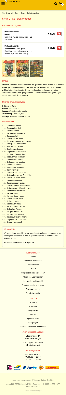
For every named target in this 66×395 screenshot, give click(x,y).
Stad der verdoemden (15, 146)
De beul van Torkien (14, 209)
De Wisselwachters (14, 201)
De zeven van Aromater (16, 157)
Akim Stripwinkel (7, 13)
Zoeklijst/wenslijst (33, 293)
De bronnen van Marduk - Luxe (18, 188)
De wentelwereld (13, 170)
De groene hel (12, 136)
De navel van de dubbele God (18, 186)
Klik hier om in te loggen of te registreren (19, 242)
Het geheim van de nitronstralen (19, 141)
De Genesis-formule (14, 126)
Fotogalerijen (33, 310)
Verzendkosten (33, 265)
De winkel (33, 302)
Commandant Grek (14, 128)
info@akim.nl (34, 345)
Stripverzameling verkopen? (33, 273)
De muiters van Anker (15, 199)
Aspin (39, 391)
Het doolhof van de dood (16, 154)
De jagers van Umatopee (16, 220)
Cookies (50, 380)
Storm (17, 13)
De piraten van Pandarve (16, 152)
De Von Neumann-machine (17, 178)
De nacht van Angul (14, 222)
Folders (33, 269)
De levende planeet (14, 165)
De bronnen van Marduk (16, 191)
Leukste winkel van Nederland (33, 327)
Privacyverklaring (33, 289)
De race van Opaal (14, 204)
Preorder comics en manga (33, 285)
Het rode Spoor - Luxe (15, 196)
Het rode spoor (12, 193)
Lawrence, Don (19, 114)
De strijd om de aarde (15, 139)
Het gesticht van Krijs (15, 212)
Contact (33, 257)
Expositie (33, 306)
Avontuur (13, 116)
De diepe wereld (13, 131)
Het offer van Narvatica (15, 214)
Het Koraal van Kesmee (16, 206)
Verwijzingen (33, 322)
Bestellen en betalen (33, 261)
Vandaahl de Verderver (15, 167)
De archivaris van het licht (16, 217)
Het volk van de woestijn (16, 133)
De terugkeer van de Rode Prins (19, 175)
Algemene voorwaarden (33, 277)
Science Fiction (24, 116)
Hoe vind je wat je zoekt (33, 281)
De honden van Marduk (16, 162)
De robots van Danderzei (16, 173)
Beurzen (32, 314)
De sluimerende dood (15, 149)
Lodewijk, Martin (20, 111)
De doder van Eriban (15, 159)
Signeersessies (33, 318)
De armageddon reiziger (16, 183)
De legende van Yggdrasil (16, 144)
